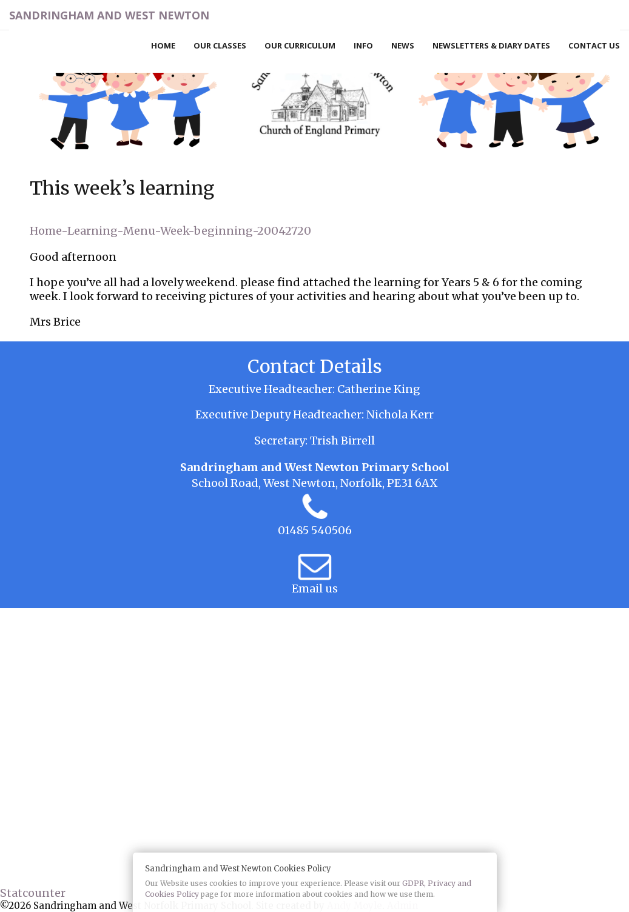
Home (163, 45)
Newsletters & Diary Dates (491, 45)
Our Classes (219, 45)
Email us (315, 588)
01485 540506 (315, 530)
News (402, 45)
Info (363, 45)
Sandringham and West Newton (109, 15)
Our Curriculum (299, 45)
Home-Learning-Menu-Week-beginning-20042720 (170, 231)
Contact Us (594, 45)
